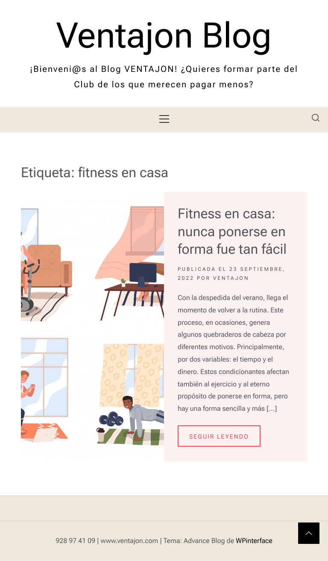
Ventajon (231, 278)
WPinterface (254, 541)
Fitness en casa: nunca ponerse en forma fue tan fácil (232, 231)
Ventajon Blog (164, 35)
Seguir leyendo (219, 436)
